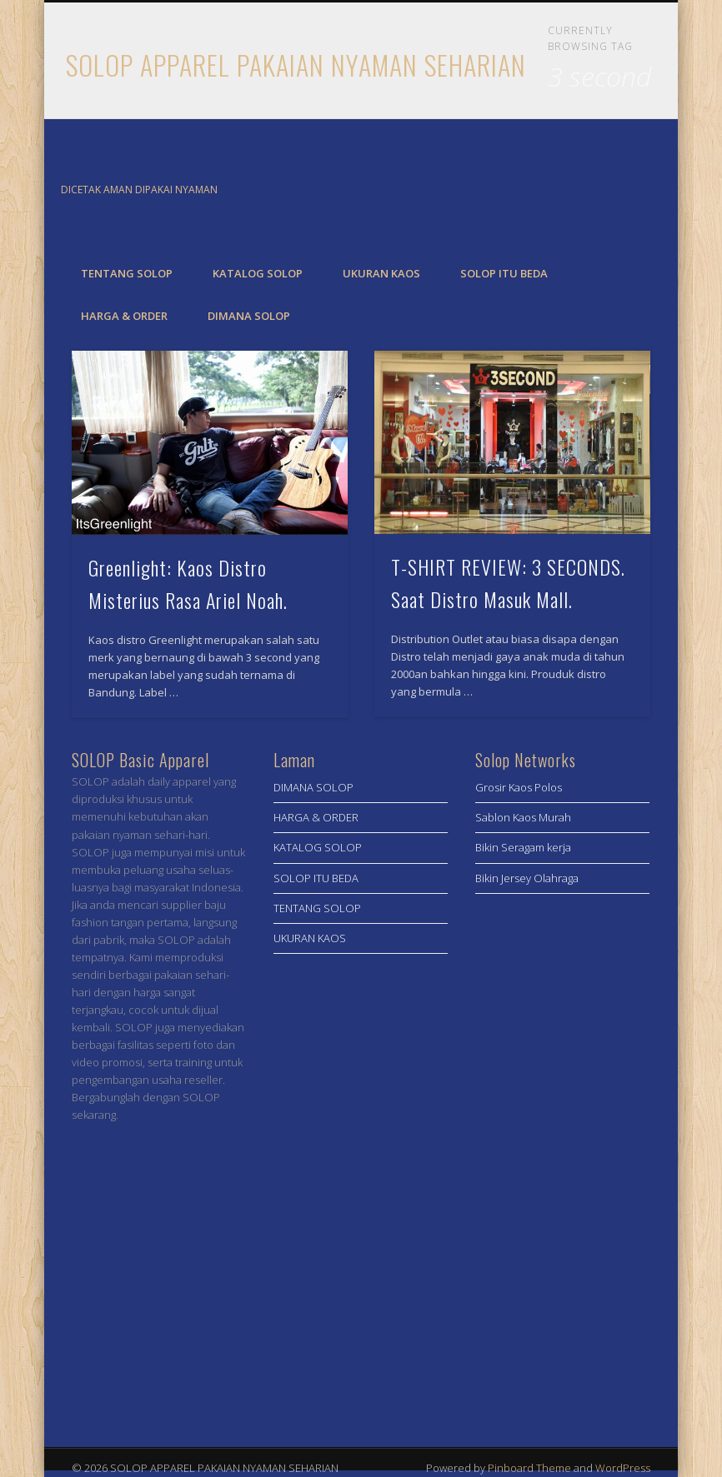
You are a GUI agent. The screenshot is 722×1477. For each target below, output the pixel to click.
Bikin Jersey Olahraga (527, 878)
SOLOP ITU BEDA (504, 273)
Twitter (635, 190)
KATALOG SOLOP (258, 273)
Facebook (601, 190)
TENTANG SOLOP (127, 273)
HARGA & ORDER (124, 315)
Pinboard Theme (529, 1467)
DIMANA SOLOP (249, 315)
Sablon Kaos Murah (523, 817)
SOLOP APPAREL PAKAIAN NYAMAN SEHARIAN (296, 64)
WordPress (622, 1467)
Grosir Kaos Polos (518, 787)
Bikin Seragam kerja (523, 847)
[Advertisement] (562, 1170)
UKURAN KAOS (381, 273)
